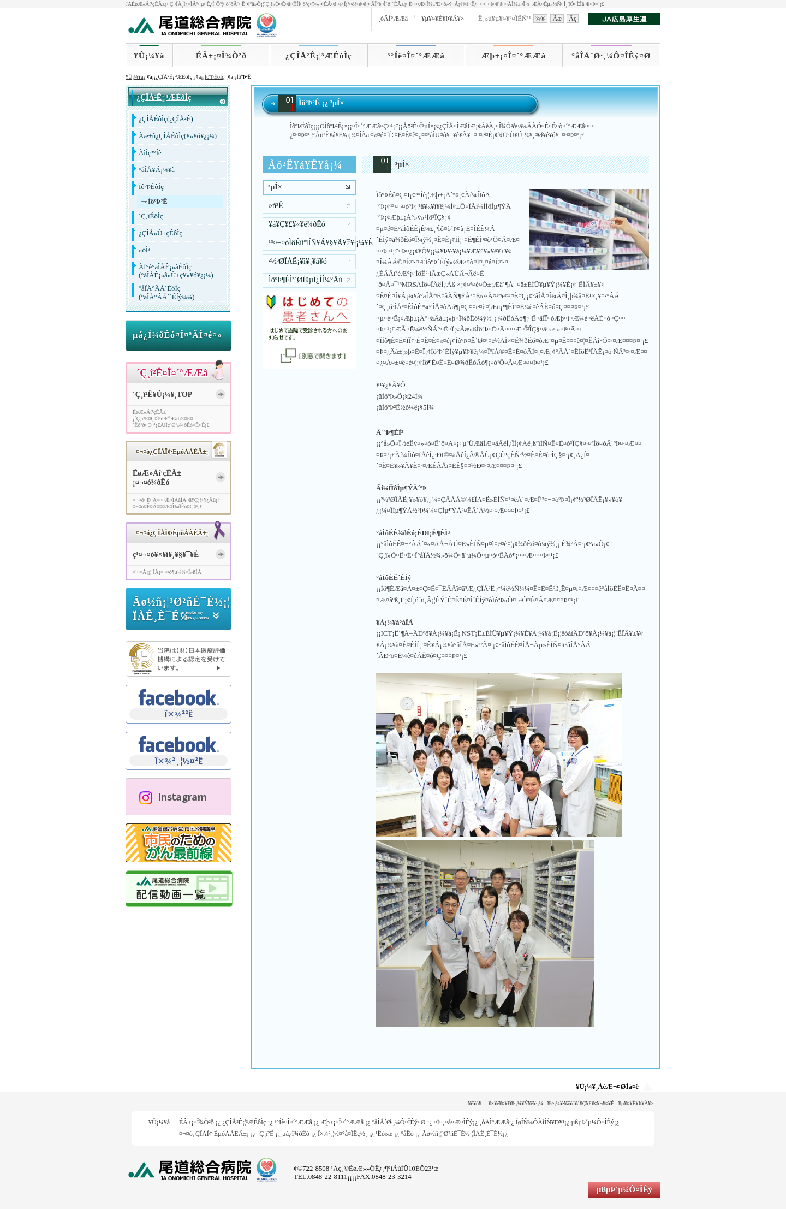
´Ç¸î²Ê (265, 1133)
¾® (540, 18)
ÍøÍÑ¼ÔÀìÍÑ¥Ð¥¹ (540, 1122)
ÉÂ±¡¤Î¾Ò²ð (221, 55)
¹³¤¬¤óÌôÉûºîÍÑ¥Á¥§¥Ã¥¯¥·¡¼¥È (312, 243)
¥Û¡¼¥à (149, 55)
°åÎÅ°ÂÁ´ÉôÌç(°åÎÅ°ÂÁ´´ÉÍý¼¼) (167, 292)
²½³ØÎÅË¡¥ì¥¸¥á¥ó (298, 261)
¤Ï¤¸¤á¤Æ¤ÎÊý (453, 1122)
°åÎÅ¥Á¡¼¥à (157, 170)
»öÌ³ (144, 250)
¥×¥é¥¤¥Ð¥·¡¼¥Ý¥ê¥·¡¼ (516, 1103)
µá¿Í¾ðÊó (295, 1133)
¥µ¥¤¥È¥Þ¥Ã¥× (442, 18)
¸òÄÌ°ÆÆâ (393, 18)
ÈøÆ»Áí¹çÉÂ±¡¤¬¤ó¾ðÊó (157, 478)
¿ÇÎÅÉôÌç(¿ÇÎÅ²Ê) (166, 119)
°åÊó (407, 1133)
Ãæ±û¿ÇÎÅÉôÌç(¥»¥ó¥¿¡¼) (178, 136)
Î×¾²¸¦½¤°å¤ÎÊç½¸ (342, 1133)
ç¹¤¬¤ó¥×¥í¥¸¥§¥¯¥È (166, 554)
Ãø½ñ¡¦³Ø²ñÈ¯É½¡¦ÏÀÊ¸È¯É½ (462, 1133)
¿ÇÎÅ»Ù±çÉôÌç (160, 233)
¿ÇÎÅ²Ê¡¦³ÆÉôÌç (318, 55)
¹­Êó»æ (384, 1133)
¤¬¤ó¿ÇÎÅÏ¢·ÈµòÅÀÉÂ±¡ (214, 1133)
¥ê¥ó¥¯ (476, 1103)
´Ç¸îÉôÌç (151, 216)
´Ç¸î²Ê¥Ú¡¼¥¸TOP (162, 394)
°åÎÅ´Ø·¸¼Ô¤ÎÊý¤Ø (611, 55)
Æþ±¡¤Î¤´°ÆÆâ (513, 55)
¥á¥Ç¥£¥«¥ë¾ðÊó (297, 224)
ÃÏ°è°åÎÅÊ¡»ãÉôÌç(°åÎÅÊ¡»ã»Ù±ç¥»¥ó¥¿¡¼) (176, 271)
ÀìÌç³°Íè (150, 153)
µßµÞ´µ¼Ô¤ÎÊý (592, 1122)
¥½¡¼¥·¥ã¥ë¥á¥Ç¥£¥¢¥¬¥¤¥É (581, 1103)
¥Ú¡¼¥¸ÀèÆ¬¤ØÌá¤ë (607, 1087)
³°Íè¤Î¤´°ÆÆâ (416, 55)
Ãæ (557, 18)
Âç (572, 18)
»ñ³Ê (276, 206)
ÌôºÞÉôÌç (214, 77)
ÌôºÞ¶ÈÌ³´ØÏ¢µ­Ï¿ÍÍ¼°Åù (305, 280)
